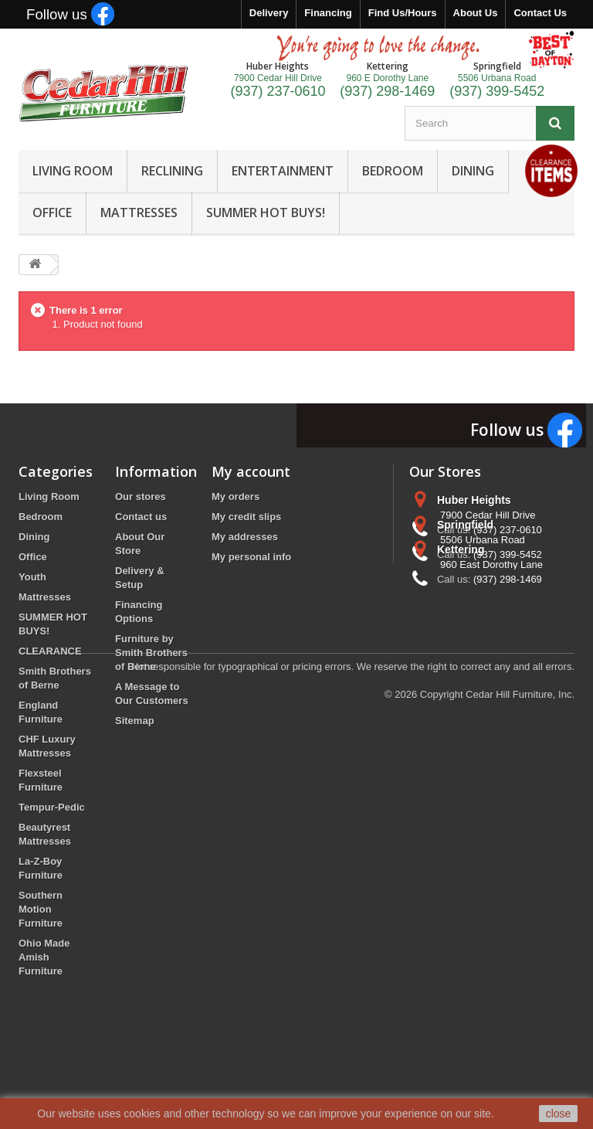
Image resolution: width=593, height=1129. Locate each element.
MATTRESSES (139, 212)
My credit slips (246, 516)
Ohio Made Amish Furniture (44, 957)
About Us (475, 13)
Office (33, 557)
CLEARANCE (50, 651)
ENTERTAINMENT (283, 170)
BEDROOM (392, 170)
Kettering (460, 614)
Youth (32, 577)
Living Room (49, 496)
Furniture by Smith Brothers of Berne (151, 652)
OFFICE (52, 212)
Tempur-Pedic (52, 807)
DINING (473, 170)
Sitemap (134, 720)
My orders (235, 496)
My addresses (245, 536)
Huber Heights (474, 500)
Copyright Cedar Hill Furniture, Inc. (497, 1044)
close (558, 1113)
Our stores (140, 496)
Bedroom (41, 516)
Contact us (141, 516)
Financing (327, 13)
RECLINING (172, 170)
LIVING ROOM (72, 170)
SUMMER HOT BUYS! (265, 212)
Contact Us (540, 13)
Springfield (465, 557)
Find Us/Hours (402, 13)
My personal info (251, 557)
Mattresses (45, 597)
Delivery (269, 13)
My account (251, 471)
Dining (34, 536)
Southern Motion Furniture (41, 909)
